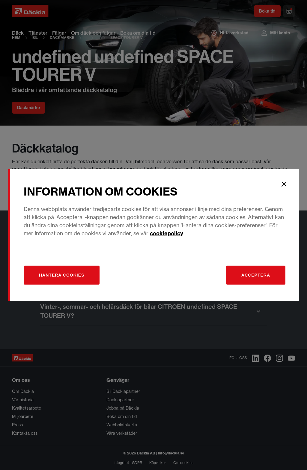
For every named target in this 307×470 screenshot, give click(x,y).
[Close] (284, 184)
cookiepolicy (166, 233)
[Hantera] (62, 274)
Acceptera (255, 274)
